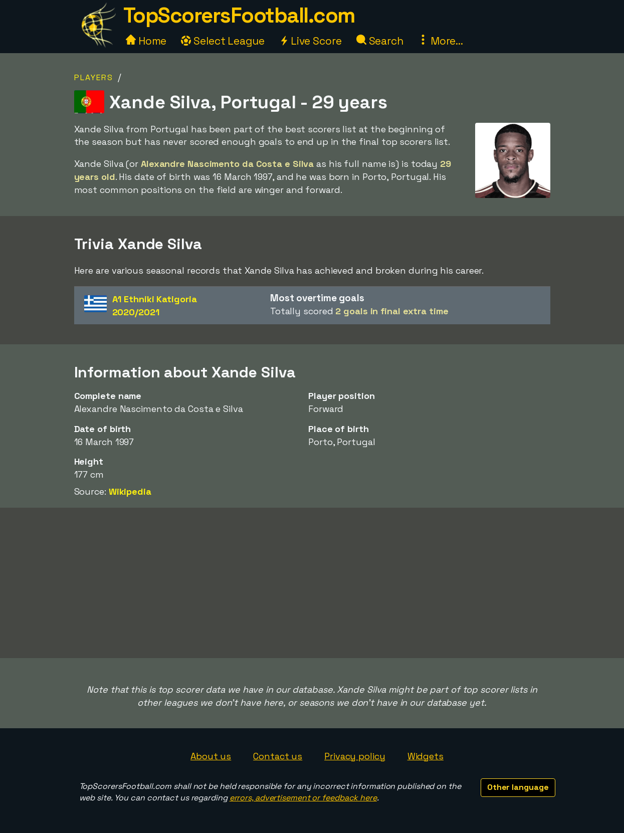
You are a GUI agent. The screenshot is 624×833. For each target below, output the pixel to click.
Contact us (277, 756)
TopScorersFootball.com (239, 15)
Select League (223, 41)
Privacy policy (354, 756)
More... (440, 41)
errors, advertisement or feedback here (303, 797)
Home (146, 41)
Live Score (310, 41)
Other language (518, 787)
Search (379, 41)
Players (93, 77)
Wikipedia (130, 491)
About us (210, 756)
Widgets (425, 756)
